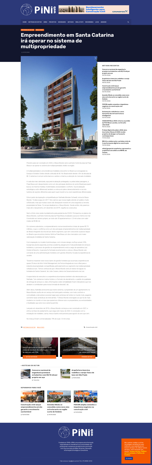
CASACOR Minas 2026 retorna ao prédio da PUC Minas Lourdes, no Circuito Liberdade (116, 123)
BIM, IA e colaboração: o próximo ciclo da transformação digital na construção (116, 142)
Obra (45, 22)
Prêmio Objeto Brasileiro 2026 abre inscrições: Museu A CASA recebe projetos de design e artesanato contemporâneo (114, 133)
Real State (79, 22)
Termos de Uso (134, 451)
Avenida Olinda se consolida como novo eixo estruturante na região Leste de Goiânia (58, 408)
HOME (24, 22)
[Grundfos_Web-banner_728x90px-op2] (94, 9)
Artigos (71, 22)
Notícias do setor (35, 22)
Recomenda (89, 22)
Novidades (62, 22)
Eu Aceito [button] (129, 458)
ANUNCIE (103, 22)
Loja (97, 22)
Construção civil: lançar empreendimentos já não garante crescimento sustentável (31, 408)
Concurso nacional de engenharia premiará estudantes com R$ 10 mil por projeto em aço (44, 373)
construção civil (92, 327)
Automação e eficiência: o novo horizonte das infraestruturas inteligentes (113, 113)
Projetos (52, 22)
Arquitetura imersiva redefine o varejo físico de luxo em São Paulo (83, 372)
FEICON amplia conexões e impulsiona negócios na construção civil (85, 407)
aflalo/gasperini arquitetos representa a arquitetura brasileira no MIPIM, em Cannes (116, 150)
